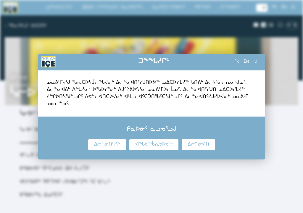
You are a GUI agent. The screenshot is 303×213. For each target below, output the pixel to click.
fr (236, 62)
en (246, 62)
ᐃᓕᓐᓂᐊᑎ (198, 144)
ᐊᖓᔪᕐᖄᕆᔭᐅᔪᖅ (154, 144)
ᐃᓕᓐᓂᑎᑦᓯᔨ (107, 144)
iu (255, 62)
